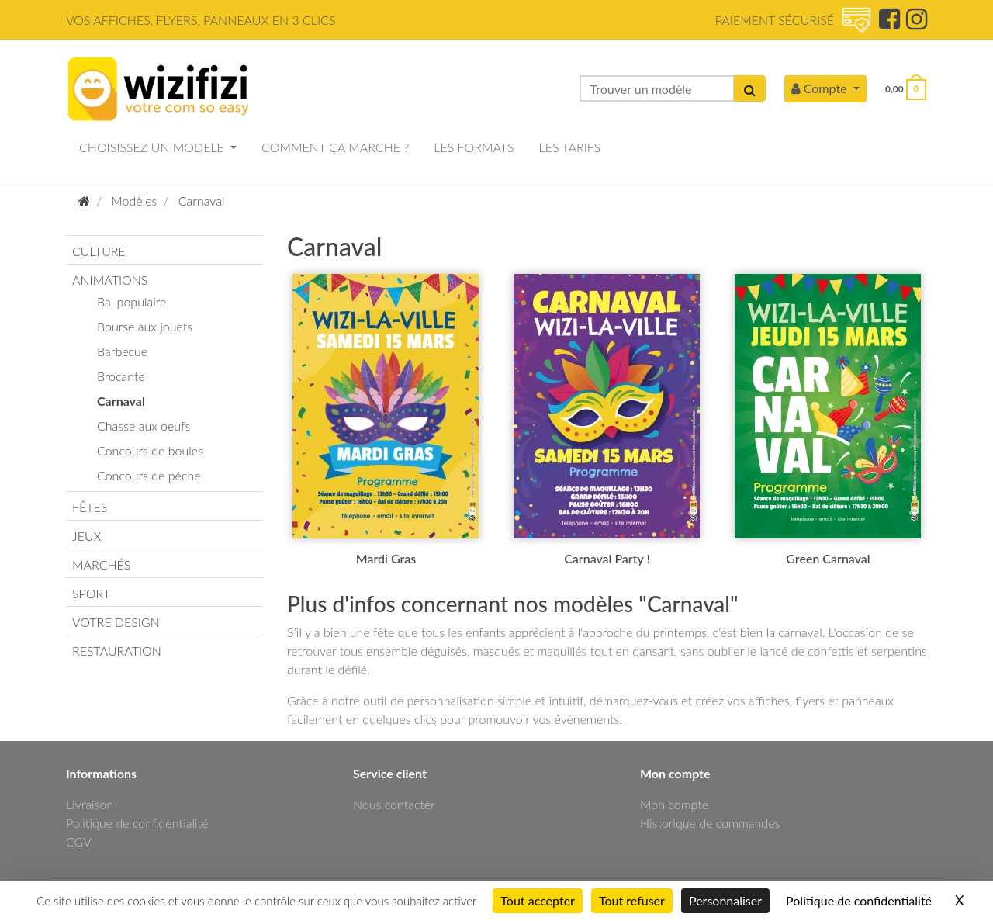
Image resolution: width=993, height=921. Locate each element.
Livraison (89, 804)
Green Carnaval (828, 558)
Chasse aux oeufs (143, 425)
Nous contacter (394, 804)
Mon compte (674, 804)
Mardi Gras (386, 558)
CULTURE (99, 251)
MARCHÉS (101, 564)
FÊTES (89, 507)
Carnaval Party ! (607, 558)
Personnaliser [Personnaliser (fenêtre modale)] (725, 900)
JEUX (87, 535)
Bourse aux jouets (144, 326)
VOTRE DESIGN (116, 622)
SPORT (91, 593)
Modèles (134, 200)
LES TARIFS (570, 147)
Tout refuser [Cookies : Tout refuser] (632, 900)
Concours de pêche (149, 475)
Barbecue (122, 351)
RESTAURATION (116, 650)
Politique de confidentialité (137, 822)
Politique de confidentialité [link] (859, 900)
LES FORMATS (474, 147)
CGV (79, 841)
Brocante (121, 376)
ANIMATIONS (109, 279)
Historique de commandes (710, 822)
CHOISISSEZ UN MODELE (153, 147)
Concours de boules (150, 450)
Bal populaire (131, 301)
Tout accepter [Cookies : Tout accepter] (537, 900)
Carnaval (201, 200)
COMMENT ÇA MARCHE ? (335, 147)
